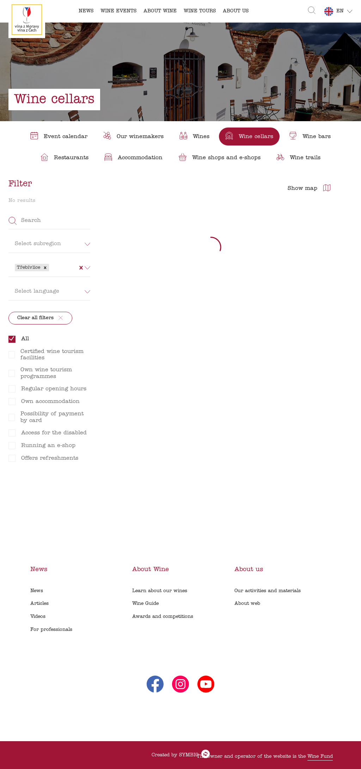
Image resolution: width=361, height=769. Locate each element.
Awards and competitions (162, 616)
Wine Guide (145, 603)
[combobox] (51, 267)
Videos (37, 616)
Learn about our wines (159, 591)
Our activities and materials (267, 591)
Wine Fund (320, 756)
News (36, 591)
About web (247, 603)
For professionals (51, 629)
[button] (45, 268)
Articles (39, 603)
